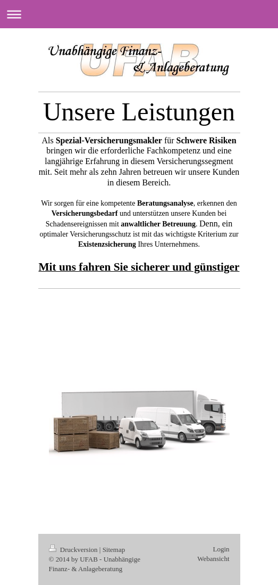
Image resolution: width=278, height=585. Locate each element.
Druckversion (74, 550)
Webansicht (213, 559)
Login (221, 549)
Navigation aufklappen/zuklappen (139, 14)
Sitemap (114, 550)
